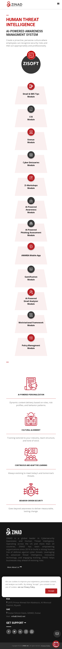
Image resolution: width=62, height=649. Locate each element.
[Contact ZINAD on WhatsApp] (31, 631)
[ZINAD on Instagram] (26, 631)
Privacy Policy (45, 646)
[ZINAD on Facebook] (8, 631)
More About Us (14, 567)
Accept (51, 591)
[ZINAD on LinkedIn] (20, 631)
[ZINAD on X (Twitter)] (14, 631)
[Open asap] (56, 644)
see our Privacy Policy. (26, 587)
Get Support (16, 622)
